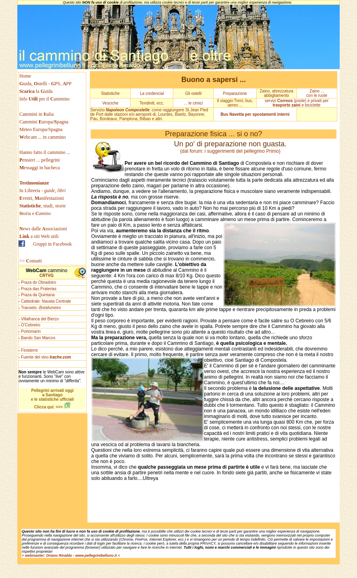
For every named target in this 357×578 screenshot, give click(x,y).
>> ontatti (30, 261)
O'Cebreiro (30, 325)
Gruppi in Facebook (52, 244)
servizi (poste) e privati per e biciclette (296, 102)
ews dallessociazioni (43, 229)
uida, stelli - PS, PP (45, 83)
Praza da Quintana (37, 295)
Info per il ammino (45, 99)
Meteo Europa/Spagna (40, 129)
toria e (35, 213)
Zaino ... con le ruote (316, 93)
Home (25, 76)
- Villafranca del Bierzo (39, 319)
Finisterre (29, 350)
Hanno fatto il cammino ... (44, 152)
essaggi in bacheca (39, 167)
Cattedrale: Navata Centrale (46, 301)
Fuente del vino (46, 357)
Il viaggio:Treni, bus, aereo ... (235, 102)
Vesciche (110, 103)
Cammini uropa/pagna (43, 122)
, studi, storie (42, 206)
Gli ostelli (193, 93)
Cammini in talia (36, 114)
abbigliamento (276, 95)
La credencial (152, 93)
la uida (36, 91)
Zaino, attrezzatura (276, 91)
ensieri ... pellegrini (39, 160)
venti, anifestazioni (41, 198)
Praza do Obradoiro (38, 282)
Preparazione (235, 93)
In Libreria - (42, 190)
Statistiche (110, 93)
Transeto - (41, 307)
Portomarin (31, 331)
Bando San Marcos (38, 338)
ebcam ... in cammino (42, 137)
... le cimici (193, 103)
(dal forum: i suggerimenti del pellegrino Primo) (230, 151)
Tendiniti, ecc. (152, 103)
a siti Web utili (39, 236)
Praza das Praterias (38, 289)
